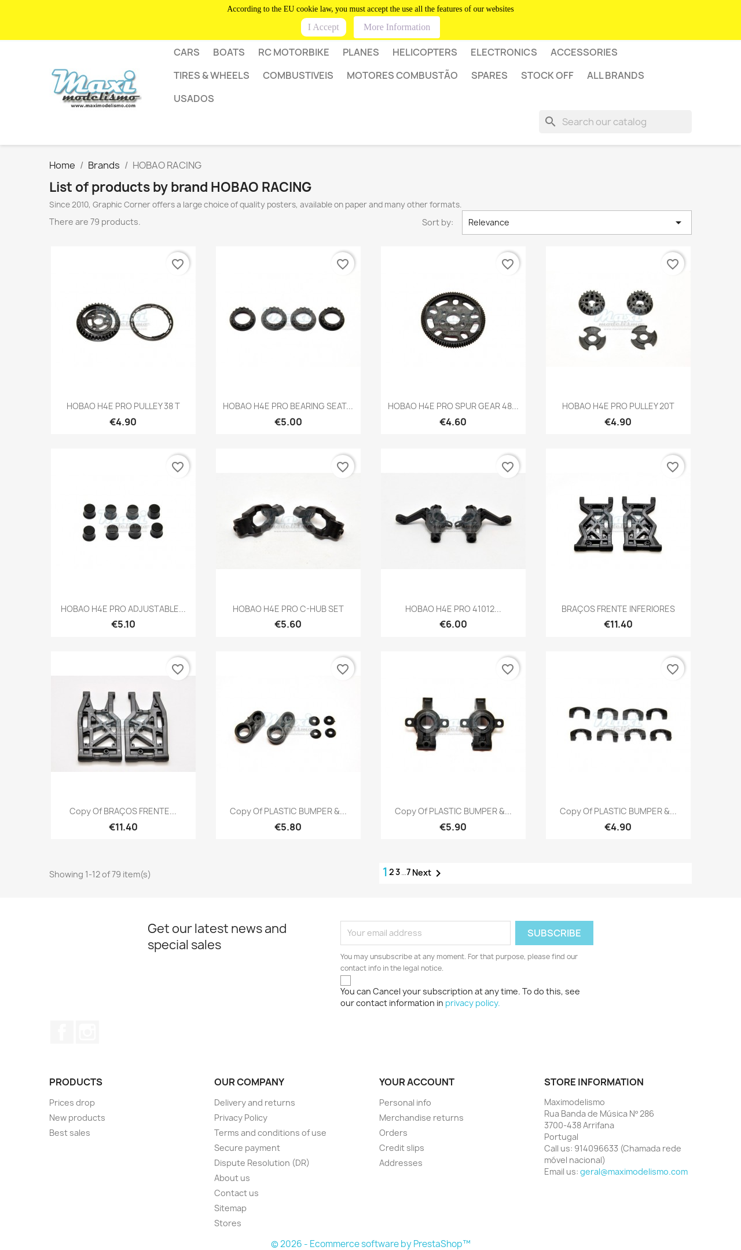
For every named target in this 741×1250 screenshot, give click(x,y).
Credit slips (401, 1147)
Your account (416, 1082)
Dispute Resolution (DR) (262, 1162)
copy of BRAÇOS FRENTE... (123, 811)
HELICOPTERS (424, 52)
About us (232, 1177)
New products (77, 1117)
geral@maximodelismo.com (634, 1171)
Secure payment (247, 1147)
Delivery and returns (254, 1102)
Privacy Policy (240, 1117)
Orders (393, 1132)
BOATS (229, 52)
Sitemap (230, 1207)
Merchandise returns (421, 1117)
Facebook (62, 1032)
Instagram (87, 1032)
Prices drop (72, 1102)
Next (428, 873)
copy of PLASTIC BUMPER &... (288, 811)
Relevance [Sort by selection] (577, 222)
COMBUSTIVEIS (298, 75)
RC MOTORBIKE (293, 52)
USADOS (194, 98)
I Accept (323, 27)
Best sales (69, 1132)
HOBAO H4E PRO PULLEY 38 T (123, 405)
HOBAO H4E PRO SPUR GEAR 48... (453, 405)
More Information (397, 27)
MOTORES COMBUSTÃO (402, 75)
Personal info (405, 1102)
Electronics (504, 52)
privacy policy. (472, 1002)
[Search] (615, 121)
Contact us (236, 1192)
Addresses (401, 1162)
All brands (615, 75)
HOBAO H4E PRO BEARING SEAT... (288, 405)
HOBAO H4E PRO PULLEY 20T (618, 405)
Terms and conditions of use (270, 1132)
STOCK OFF (547, 75)
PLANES (361, 52)
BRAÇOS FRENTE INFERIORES (618, 608)
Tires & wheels (212, 75)
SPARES (489, 75)
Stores (227, 1223)
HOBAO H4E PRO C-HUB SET (288, 608)
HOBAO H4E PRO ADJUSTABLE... (123, 608)
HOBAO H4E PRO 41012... (453, 608)
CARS (187, 52)
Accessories (584, 52)
